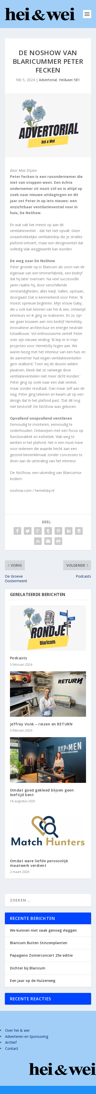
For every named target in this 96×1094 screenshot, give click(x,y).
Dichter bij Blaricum (27, 968)
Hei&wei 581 (69, 79)
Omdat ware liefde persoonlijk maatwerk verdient (39, 863)
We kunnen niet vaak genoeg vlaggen (43, 930)
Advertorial (48, 79)
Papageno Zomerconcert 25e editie (41, 955)
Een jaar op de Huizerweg (32, 980)
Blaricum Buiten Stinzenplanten (38, 942)
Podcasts (18, 657)
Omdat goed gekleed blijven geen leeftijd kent (42, 792)
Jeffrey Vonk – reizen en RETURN (41, 724)
